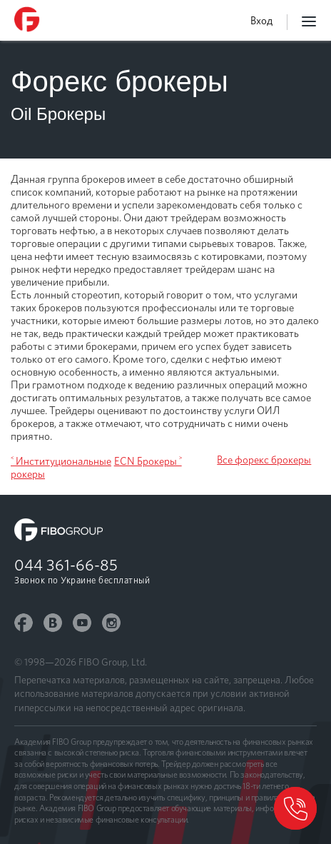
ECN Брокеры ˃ (148, 461)
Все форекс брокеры (264, 459)
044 (66, 565)
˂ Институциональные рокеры (61, 468)
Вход (261, 20)
